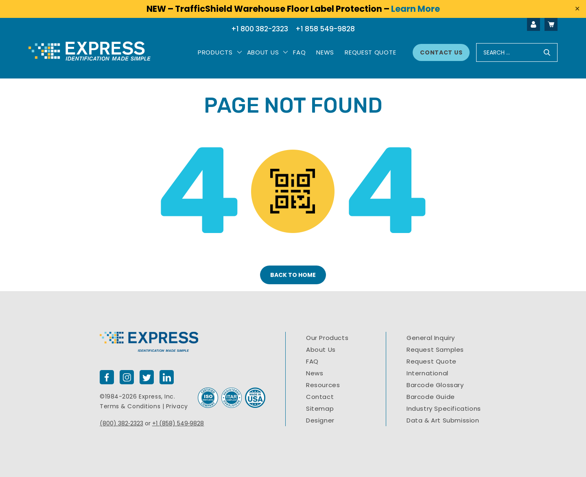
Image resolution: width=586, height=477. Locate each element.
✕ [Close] (577, 9)
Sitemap (320, 408)
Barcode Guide (431, 396)
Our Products (327, 337)
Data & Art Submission (443, 420)
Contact (320, 396)
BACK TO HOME (293, 275)
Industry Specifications (444, 408)
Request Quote (370, 52)
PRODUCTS (215, 52)
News (325, 52)
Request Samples (435, 349)
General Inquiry (431, 337)
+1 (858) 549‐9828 (178, 423)
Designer (320, 420)
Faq (299, 52)
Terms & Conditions (130, 406)
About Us (263, 52)
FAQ (312, 361)
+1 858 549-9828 (325, 29)
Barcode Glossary (435, 385)
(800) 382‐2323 (121, 423)
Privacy (177, 406)
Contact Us (441, 52)
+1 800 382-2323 (259, 29)
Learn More (415, 9)
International (427, 373)
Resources (323, 385)
